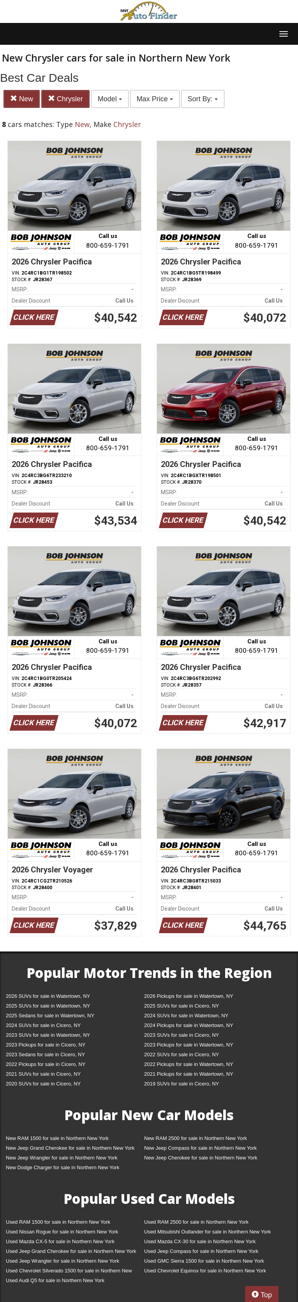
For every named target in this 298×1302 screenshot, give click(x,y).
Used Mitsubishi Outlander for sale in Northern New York (207, 1232)
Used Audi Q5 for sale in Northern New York (55, 1280)
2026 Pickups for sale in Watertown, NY (188, 996)
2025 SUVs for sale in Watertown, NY (48, 1006)
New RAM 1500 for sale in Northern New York (57, 1138)
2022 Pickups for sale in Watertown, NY (188, 1064)
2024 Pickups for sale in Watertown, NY (188, 1025)
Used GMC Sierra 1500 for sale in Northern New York (204, 1261)
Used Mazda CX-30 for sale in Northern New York (200, 1241)
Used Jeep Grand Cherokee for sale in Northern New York (71, 1251)
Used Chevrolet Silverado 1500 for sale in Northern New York (69, 1272)
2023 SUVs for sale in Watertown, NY (48, 1035)
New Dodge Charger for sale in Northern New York (62, 1167)
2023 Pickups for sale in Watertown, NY (188, 1045)
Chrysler (65, 99)
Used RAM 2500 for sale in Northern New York (196, 1222)
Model (110, 99)
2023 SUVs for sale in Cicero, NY (181, 1035)
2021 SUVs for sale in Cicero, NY (43, 1074)
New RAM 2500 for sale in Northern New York (195, 1138)
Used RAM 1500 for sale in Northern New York (58, 1222)
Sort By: (203, 99)
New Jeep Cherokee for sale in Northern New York (200, 1158)
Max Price (155, 99)
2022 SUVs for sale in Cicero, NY (181, 1054)
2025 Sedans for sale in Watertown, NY (50, 1015)
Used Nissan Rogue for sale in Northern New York (62, 1232)
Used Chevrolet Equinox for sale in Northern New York (205, 1271)
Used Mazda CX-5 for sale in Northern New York (60, 1241)
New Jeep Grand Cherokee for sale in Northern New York (70, 1148)
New (21, 99)
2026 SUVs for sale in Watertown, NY (48, 996)
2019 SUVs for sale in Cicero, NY (181, 1084)
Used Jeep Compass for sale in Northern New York (201, 1251)
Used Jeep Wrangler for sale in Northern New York (62, 1261)
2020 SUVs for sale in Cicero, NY (43, 1084)
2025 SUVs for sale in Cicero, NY (181, 1006)
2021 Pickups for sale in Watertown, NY (188, 1074)
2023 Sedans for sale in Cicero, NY (45, 1054)
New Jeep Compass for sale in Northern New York (200, 1148)
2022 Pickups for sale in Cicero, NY (45, 1064)
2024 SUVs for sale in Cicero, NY (43, 1025)
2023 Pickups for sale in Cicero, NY (45, 1045)
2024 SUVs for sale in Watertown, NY (186, 1015)
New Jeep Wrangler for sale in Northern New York (62, 1158)
